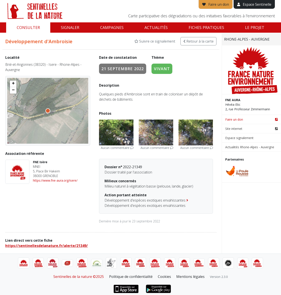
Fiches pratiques (206, 27)
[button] (13, 83)
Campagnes (112, 27)
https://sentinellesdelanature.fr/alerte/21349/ (46, 245)
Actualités (156, 27)
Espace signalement (239, 138)
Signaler (70, 27)
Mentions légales (190, 276)
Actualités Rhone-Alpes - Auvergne (249, 147)
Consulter (28, 27)
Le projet (254, 27)
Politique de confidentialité (131, 276)
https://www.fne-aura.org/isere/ (55, 180)
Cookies (164, 276)
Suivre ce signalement (154, 41)
